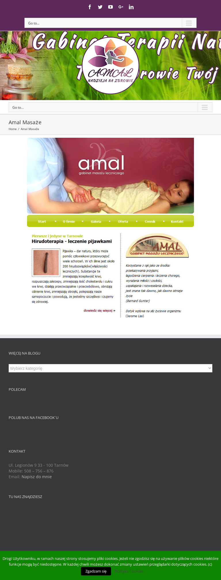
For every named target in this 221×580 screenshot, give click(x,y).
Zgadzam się (95, 571)
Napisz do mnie (37, 476)
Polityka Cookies (129, 571)
